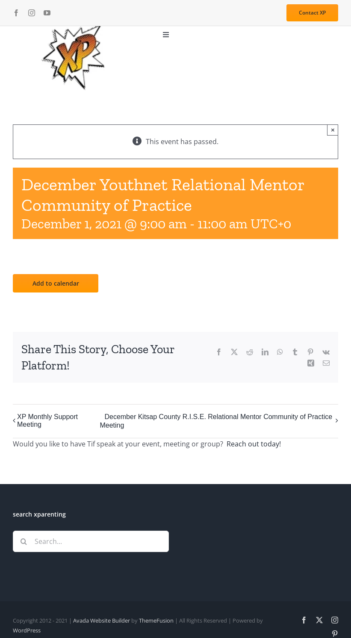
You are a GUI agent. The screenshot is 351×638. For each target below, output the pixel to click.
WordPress (27, 630)
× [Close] (333, 129)
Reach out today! (254, 444)
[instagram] (31, 12)
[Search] (23, 541)
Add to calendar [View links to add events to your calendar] (55, 283)
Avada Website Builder (101, 620)
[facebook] (16, 12)
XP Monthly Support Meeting (47, 420)
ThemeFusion (156, 620)
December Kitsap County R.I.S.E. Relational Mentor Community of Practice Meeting (216, 421)
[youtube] (47, 12)
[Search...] (91, 541)
